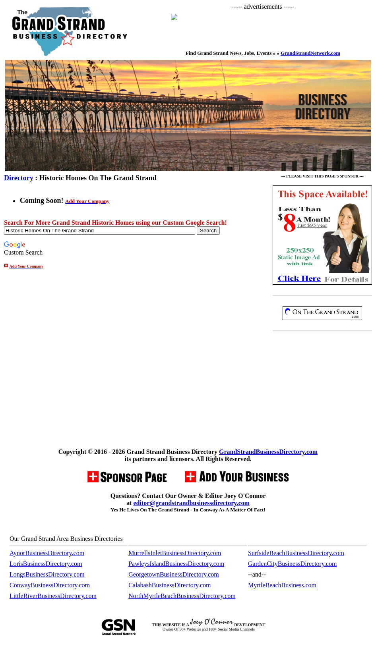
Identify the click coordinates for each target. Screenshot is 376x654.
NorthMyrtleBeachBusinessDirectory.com (182, 595)
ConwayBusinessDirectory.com (50, 585)
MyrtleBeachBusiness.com (282, 585)
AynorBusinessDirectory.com (47, 553)
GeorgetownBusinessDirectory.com (173, 574)
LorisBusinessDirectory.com (46, 563)
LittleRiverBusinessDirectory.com (53, 595)
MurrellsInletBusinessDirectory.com (174, 553)
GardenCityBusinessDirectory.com (292, 563)
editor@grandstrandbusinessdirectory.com (191, 503)
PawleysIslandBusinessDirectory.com (176, 563)
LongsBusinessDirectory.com (47, 574)
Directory (18, 178)
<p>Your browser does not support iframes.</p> (267, 26)
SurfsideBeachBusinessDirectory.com (296, 553)
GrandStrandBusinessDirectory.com (268, 451)
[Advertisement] (322, 391)
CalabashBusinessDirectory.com (169, 585)
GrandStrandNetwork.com (310, 53)
